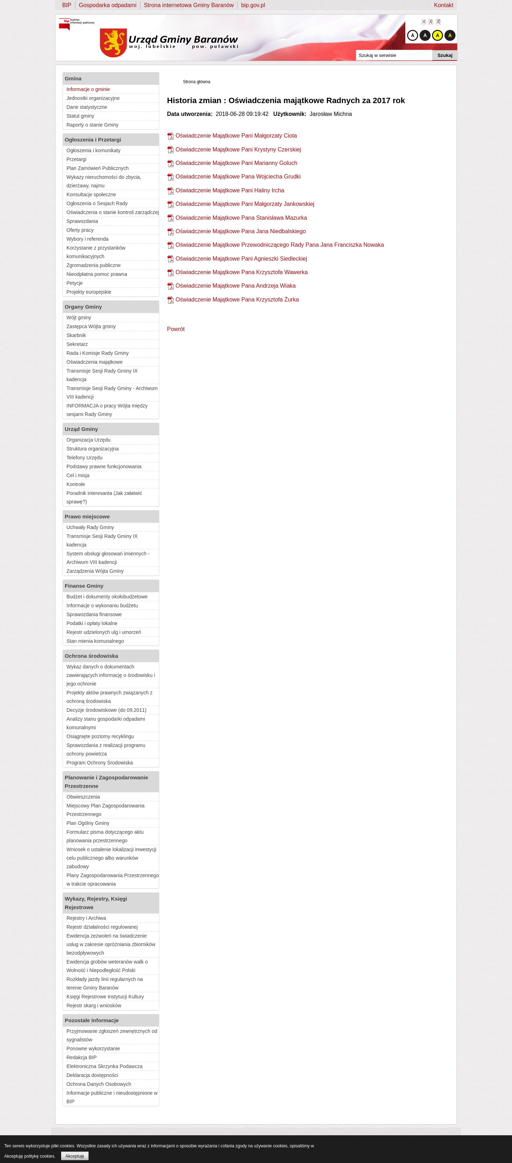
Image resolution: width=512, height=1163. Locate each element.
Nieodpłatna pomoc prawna (96, 274)
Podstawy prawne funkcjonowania (104, 466)
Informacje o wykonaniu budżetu (102, 605)
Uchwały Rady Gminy (90, 527)
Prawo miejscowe (87, 516)
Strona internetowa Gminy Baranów (189, 5)
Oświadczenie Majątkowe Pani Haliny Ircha (230, 190)
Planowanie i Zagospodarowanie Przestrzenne (106, 781)
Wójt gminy (78, 317)
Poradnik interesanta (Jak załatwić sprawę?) (104, 497)
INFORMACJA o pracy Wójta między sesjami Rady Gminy (107, 410)
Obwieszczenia (83, 797)
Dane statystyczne (86, 107)
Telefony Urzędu (84, 457)
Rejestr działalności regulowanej (102, 927)
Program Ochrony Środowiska (99, 762)
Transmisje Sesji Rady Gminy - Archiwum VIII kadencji (112, 392)
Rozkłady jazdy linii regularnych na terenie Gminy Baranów (104, 983)
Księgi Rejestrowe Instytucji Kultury (105, 996)
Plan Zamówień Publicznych (97, 168)
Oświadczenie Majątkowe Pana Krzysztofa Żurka (237, 300)
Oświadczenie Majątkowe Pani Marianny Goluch (236, 163)
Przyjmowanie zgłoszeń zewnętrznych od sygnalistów (111, 1035)
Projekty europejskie (88, 292)
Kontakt (443, 5)
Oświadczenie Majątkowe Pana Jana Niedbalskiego (241, 231)
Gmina (73, 78)
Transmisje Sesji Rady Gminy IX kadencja (102, 375)
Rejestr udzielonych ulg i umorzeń (103, 632)
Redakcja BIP (81, 1057)
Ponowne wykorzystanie (93, 1048)
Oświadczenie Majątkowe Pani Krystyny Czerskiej (238, 149)
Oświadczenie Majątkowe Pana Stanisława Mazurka (241, 218)
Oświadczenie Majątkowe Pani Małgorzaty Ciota (236, 136)
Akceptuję (74, 1156)
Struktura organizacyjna (92, 449)
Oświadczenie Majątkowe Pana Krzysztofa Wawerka (242, 272)
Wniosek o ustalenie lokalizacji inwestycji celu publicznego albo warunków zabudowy (111, 858)
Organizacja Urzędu (88, 440)
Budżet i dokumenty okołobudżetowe (107, 596)
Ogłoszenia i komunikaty (93, 150)
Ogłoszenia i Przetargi (93, 140)
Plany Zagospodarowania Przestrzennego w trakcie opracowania (112, 880)
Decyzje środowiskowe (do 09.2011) (106, 710)
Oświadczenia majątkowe (94, 362)
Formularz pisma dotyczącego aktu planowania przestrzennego (105, 836)
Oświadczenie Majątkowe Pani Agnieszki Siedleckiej (241, 259)
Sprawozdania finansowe (94, 614)
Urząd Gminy (81, 429)
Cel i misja (78, 475)
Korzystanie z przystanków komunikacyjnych (96, 252)
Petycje (74, 283)
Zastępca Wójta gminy (91, 326)
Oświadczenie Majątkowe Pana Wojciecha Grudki (238, 177)
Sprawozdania (82, 221)
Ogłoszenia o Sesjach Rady (97, 203)
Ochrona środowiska (91, 656)
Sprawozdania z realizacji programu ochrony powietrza (105, 749)
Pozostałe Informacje (92, 1020)
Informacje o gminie (88, 89)
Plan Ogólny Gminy (88, 823)
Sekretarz (77, 344)
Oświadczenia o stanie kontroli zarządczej (112, 212)
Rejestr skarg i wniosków (93, 1005)
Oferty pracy (80, 230)
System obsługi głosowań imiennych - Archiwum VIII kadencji (107, 558)
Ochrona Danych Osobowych (98, 1084)
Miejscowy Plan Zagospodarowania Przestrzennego (105, 810)
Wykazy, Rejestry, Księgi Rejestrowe (96, 903)
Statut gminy (80, 116)
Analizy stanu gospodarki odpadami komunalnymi (105, 723)
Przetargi (76, 159)
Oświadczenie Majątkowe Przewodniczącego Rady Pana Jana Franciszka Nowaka (280, 245)
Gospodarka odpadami (108, 5)
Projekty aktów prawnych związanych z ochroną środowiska (109, 697)
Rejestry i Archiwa (86, 918)
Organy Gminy (83, 307)
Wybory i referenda (87, 239)
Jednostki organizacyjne (92, 98)
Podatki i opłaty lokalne (91, 623)
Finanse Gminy (84, 586)
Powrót (176, 329)
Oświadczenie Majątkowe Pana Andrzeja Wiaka (236, 286)
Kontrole (75, 484)
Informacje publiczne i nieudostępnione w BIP (112, 1097)
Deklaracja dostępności (92, 1075)
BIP (66, 5)
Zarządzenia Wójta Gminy (95, 571)
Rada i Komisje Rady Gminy (97, 353)
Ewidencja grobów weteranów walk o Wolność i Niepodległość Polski (107, 966)
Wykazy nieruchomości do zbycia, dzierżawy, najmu (103, 181)
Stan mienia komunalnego (95, 641)
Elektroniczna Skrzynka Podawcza (104, 1066)
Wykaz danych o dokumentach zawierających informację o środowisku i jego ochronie (110, 675)
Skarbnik (76, 335)
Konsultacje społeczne (91, 194)
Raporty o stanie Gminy (92, 125)
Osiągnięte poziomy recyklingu (100, 736)
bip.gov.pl (253, 5)
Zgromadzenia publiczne (93, 265)
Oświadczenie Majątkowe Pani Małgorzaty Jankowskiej (245, 204)
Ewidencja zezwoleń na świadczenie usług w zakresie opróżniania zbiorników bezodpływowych (110, 944)
